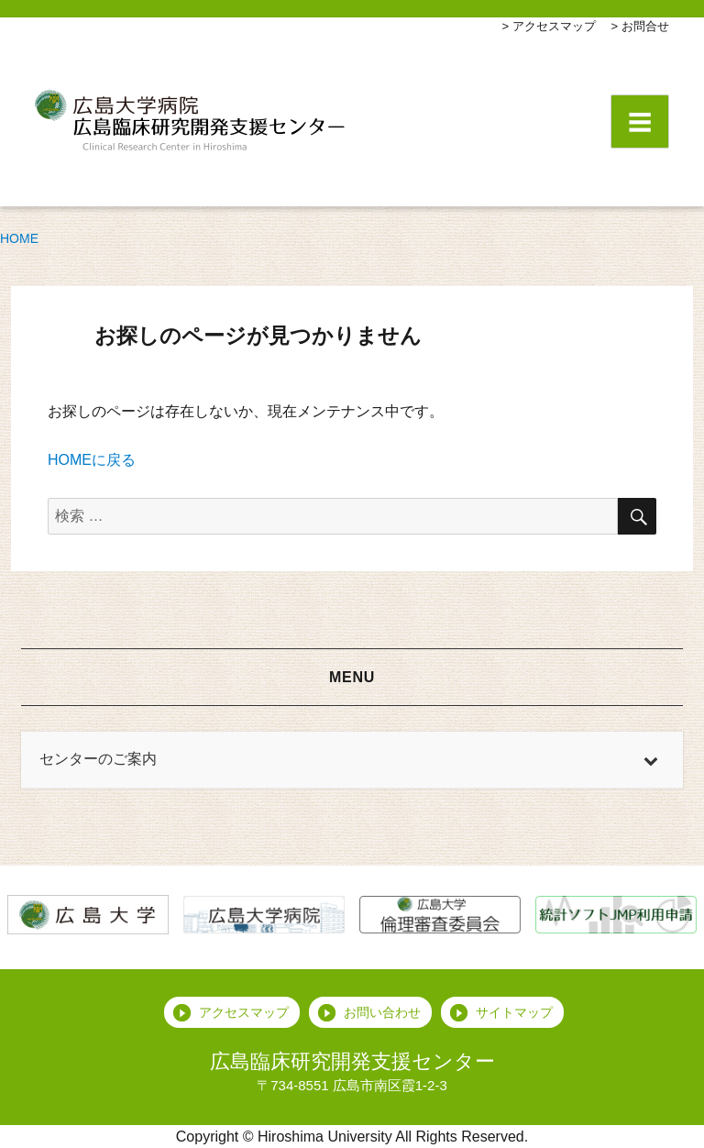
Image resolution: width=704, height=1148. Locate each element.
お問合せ (645, 26)
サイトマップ (514, 1012)
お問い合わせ (382, 1012)
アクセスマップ (554, 26)
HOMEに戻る (92, 460)
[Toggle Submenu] (651, 760)
